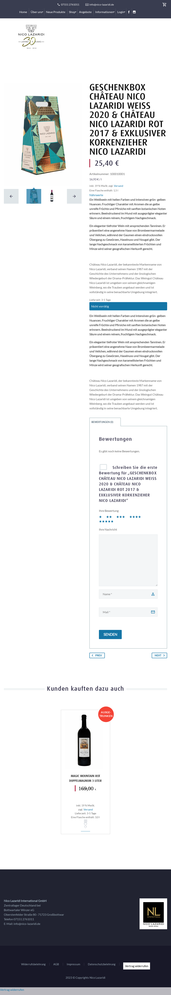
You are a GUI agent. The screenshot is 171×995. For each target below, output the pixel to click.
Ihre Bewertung (109, 510)
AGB (56, 964)
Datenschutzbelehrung (101, 964)
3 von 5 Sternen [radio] (120, 516)
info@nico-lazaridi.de (101, 4)
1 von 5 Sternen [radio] (100, 516)
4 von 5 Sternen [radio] (135, 516)
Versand (118, 185)
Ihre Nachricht (108, 529)
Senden (110, 634)
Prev (96, 655)
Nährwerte (96, 195)
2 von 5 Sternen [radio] (109, 516)
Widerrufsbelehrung (33, 964)
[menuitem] (23, 12)
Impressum (73, 964)
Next (160, 655)
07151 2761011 (70, 4)
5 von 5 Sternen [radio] (106, 521)
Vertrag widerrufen (136, 966)
